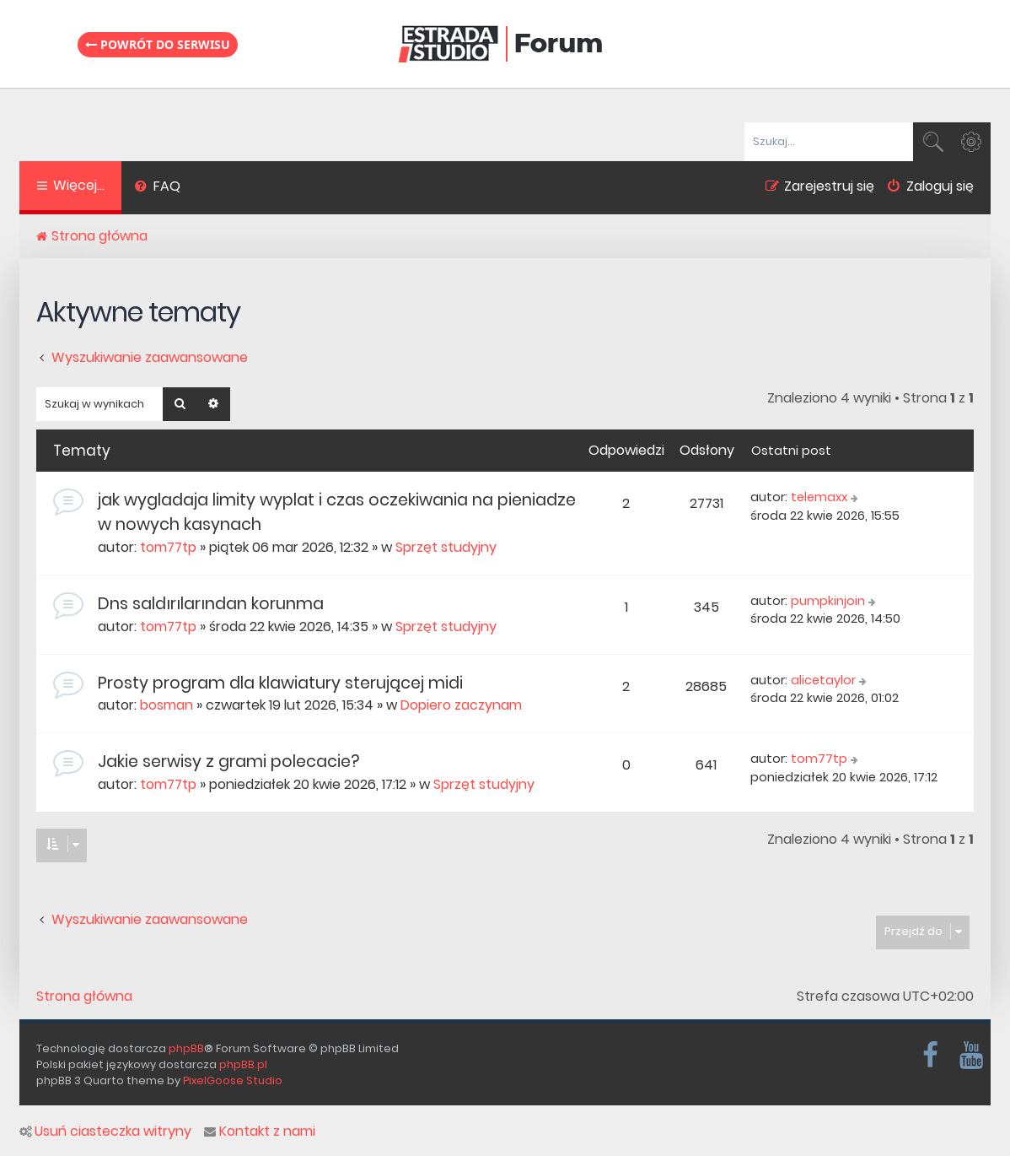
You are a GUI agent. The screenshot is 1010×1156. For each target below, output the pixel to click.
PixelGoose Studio (232, 1080)
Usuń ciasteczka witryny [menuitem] (105, 1131)
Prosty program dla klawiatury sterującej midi (280, 683)
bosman (166, 705)
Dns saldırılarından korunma (211, 603)
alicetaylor (823, 680)
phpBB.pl (243, 1064)
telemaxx (819, 497)
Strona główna (84, 996)
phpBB (186, 1048)
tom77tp (168, 547)
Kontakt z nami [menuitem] (259, 1131)
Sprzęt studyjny (446, 547)
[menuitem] (157, 188)
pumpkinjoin (828, 600)
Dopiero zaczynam (461, 705)
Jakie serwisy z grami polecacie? (228, 761)
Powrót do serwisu (157, 44)
